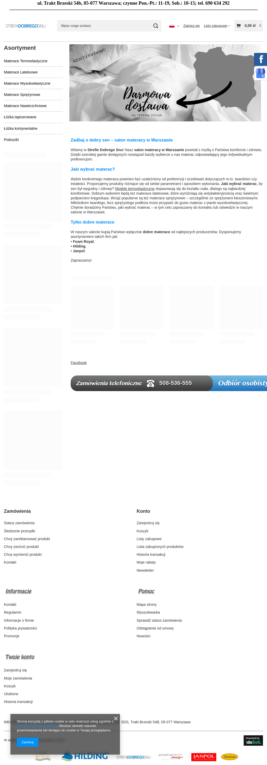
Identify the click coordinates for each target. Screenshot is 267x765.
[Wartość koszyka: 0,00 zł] (248, 26)
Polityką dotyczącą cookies (37, 726)
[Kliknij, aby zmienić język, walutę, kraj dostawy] (174, 26)
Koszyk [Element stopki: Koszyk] (142, 531)
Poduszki (11, 140)
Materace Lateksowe (21, 72)
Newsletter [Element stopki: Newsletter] (145, 570)
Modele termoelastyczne (135, 189)
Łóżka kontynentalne (20, 128)
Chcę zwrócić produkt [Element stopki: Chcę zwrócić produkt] (21, 547)
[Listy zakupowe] (217, 26)
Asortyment (20, 48)
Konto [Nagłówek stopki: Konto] (143, 511)
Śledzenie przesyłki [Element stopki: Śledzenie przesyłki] (19, 531)
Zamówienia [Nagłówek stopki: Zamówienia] (17, 511)
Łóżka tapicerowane (20, 117)
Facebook (79, 363)
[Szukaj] (155, 26)
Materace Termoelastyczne (25, 61)
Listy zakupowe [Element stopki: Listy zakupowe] (149, 539)
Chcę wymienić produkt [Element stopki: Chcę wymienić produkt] (23, 554)
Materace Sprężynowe (22, 94)
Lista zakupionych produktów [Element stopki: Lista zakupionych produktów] (160, 547)
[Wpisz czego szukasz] (109, 26)
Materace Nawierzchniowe (25, 106)
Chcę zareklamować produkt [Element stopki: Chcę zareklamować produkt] (27, 539)
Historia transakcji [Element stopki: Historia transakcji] (151, 554)
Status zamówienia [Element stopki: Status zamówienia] (19, 523)
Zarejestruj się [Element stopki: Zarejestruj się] (148, 523)
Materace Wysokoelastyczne (27, 83)
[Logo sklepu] (26, 26)
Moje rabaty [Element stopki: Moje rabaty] (146, 562)
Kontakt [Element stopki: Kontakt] (10, 562)
